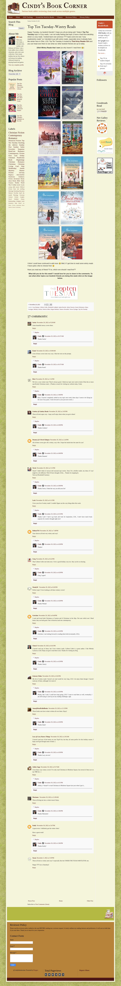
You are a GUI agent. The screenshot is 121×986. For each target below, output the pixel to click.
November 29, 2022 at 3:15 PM (46, 468)
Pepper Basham (55, 309)
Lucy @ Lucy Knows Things (41, 736)
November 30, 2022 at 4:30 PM (54, 692)
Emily (34, 825)
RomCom (12, 151)
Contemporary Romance (15, 136)
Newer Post (31, 901)
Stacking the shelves (16, 144)
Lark (34, 500)
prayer (17, 187)
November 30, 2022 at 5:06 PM (54, 811)
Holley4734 (35, 530)
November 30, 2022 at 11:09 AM (49, 797)
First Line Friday (16, 156)
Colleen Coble (43, 307)
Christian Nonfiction (16, 158)
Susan (34, 858)
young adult (12, 187)
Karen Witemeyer (80, 307)
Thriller (17, 183)
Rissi (33, 379)
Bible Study (20, 181)
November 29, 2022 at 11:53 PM (58, 708)
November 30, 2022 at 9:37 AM (50, 767)
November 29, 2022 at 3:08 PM (54, 395)
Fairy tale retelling (18, 189)
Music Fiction (12, 205)
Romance (21, 151)
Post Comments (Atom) (42, 904)
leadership (18, 205)
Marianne (35, 797)
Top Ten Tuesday (82, 309)
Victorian (21, 195)
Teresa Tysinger (74, 309)
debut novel (16, 185)
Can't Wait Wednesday (16, 167)
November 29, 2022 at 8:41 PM (46, 646)
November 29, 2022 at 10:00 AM (46, 351)
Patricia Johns (46, 309)
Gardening (18, 207)
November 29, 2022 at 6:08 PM (54, 425)
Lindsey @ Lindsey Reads (40, 411)
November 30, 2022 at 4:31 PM (54, 782)
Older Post (90, 901)
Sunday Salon (18, 147)
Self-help (21, 172)
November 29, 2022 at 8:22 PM (45, 559)
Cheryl (34, 646)
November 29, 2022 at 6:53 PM (54, 514)
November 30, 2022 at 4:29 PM (54, 631)
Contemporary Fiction (16, 153)
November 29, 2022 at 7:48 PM (49, 530)
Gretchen (35, 615)
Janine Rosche (62, 307)
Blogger (35, 970)
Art (23, 203)
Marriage (11, 191)
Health (22, 185)
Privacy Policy (85, 17)
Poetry (22, 199)
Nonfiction (12, 177)
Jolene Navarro (71, 307)
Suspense (21, 149)
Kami (34, 351)
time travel (18, 203)
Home (11, 17)
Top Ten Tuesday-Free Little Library (20, 86)
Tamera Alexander (64, 309)
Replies (37, 332)
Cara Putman (35, 307)
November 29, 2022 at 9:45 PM (52, 676)
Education (21, 191)
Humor (21, 170)
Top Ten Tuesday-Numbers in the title (20, 118)
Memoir (11, 193)
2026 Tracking (28, 17)
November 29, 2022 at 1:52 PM (45, 379)
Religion (18, 201)
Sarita (34, 322)
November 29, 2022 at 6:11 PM (45, 500)
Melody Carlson (38, 309)
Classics (60, 17)
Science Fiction (13, 197)
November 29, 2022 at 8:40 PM (48, 615)
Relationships (12, 201)
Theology (15, 195)
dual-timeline (20, 175)
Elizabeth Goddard (53, 307)
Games (13, 207)
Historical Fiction (15, 141)
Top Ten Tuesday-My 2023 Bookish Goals (19, 97)
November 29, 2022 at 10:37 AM (54, 336)
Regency (11, 175)
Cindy (39, 336)
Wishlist (16, 199)
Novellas (16, 193)
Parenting (16, 191)
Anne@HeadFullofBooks (40, 708)
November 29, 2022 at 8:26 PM (48, 587)
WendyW (35, 587)
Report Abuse (84, 970)
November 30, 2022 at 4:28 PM (54, 544)
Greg (34, 559)
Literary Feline (37, 676)
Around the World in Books (45, 17)
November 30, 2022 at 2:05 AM (60, 736)
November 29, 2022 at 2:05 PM (58, 411)
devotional (17, 179)
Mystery (11, 170)
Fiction (11, 173)
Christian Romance (16, 162)
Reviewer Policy (71, 17)
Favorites (12, 149)
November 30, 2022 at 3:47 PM (46, 825)
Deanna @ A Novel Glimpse (41, 440)
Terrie (34, 468)
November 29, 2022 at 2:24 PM (59, 440)
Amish (22, 168)
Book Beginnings (16, 160)
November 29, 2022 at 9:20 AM (46, 322)
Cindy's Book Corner (54, 5)
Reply (34, 328)
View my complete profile (16, 65)
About (18, 17)
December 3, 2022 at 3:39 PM (45, 858)
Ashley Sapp (36, 767)
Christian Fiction (16, 132)
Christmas (12, 164)
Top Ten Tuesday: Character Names (20, 107)
